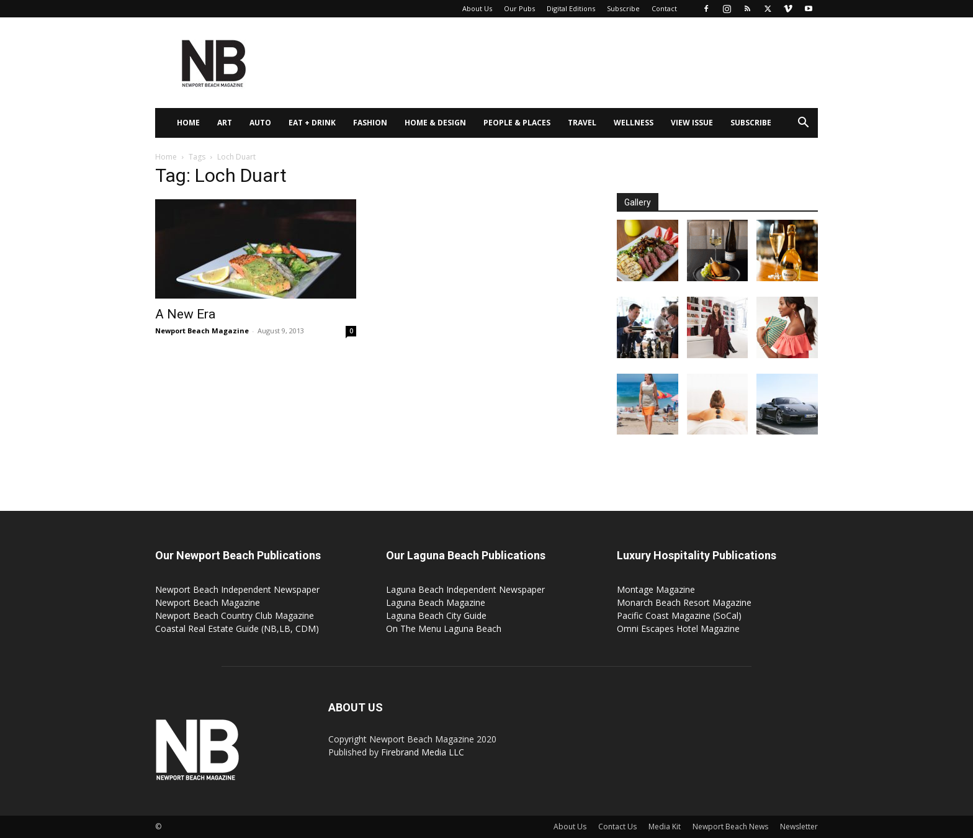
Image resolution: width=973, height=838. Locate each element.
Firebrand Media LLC (422, 752)
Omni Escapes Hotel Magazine (678, 628)
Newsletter (799, 826)
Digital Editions (571, 8)
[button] (803, 124)
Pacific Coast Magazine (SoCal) (679, 615)
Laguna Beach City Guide (436, 615)
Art (224, 122)
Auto (260, 122)
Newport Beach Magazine (202, 330)
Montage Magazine (656, 589)
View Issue (692, 122)
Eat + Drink (312, 122)
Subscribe (623, 8)
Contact (664, 8)
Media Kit (664, 826)
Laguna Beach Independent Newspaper (465, 589)
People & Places (516, 122)
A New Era (185, 314)
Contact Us (617, 826)
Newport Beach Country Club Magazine (234, 615)
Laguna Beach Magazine (435, 602)
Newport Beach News (730, 826)
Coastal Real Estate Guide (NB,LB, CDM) (237, 628)
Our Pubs (519, 8)
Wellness (633, 122)
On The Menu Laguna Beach (443, 628)
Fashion (370, 122)
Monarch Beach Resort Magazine (684, 602)
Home (188, 122)
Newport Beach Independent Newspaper (237, 589)
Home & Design (435, 122)
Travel (582, 122)
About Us (477, 8)
